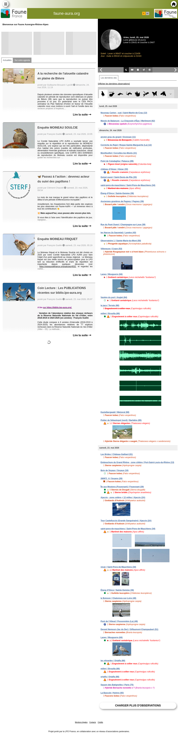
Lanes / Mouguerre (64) (111, 274)
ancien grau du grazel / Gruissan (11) (118, 137)
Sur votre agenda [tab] (22, 60)
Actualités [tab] (7, 60)
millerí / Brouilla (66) (110, 313)
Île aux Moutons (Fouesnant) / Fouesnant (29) (122, 487)
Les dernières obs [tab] (109, 78)
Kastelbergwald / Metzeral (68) (115, 412)
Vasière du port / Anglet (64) (114, 297)
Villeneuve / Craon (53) (111, 249)
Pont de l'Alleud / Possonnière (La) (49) (119, 621)
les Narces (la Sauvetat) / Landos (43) (118, 232)
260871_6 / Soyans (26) (111, 478)
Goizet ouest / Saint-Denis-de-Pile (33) (119, 177)
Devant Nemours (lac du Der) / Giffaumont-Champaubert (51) (129, 629)
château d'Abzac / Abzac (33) (114, 169)
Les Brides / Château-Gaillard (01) (117, 454)
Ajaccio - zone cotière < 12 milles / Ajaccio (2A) (123, 497)
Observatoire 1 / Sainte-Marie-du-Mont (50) (121, 241)
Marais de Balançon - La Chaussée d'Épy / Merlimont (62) (128, 121)
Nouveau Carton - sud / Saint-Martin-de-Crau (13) (124, 113)
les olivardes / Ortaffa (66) (113, 660)
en (147, 13)
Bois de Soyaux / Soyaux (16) (114, 470)
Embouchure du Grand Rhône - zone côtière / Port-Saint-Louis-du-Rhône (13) (137, 462)
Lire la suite (82, 114)
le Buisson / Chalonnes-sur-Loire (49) (118, 598)
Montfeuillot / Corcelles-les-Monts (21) (119, 153)
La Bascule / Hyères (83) (112, 693)
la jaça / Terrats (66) (110, 305)
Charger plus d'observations (138, 705)
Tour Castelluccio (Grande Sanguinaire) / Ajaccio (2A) (126, 520)
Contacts (92, 722)
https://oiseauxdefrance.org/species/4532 (57, 266)
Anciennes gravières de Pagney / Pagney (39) (122, 201)
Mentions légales (81, 722)
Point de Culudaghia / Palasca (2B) (117, 161)
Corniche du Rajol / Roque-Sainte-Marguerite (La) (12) (126, 145)
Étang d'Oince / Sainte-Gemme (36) (117, 193)
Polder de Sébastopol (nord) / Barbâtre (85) (121, 420)
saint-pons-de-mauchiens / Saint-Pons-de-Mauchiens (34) (128, 185)
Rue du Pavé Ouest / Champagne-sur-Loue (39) (123, 224)
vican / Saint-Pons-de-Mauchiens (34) (118, 567)
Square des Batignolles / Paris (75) (117, 685)
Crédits (100, 722)
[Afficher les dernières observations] (114, 84)
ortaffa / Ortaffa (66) (110, 677)
